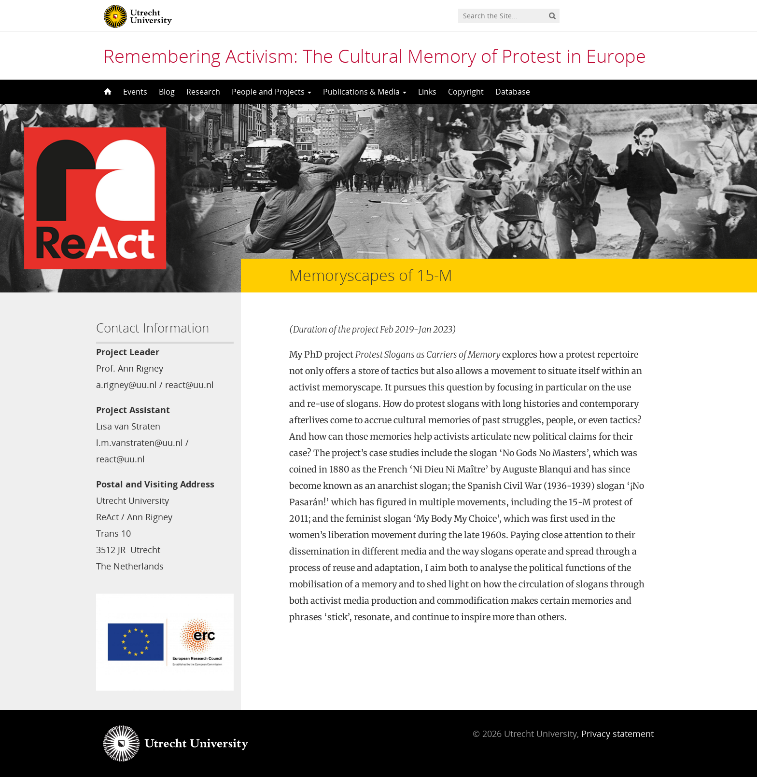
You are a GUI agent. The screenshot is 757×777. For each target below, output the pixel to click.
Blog (167, 91)
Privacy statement (617, 733)
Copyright (466, 91)
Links (427, 91)
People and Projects (271, 91)
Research (203, 91)
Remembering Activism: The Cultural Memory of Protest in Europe (374, 55)
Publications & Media (365, 91)
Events (135, 91)
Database (512, 91)
